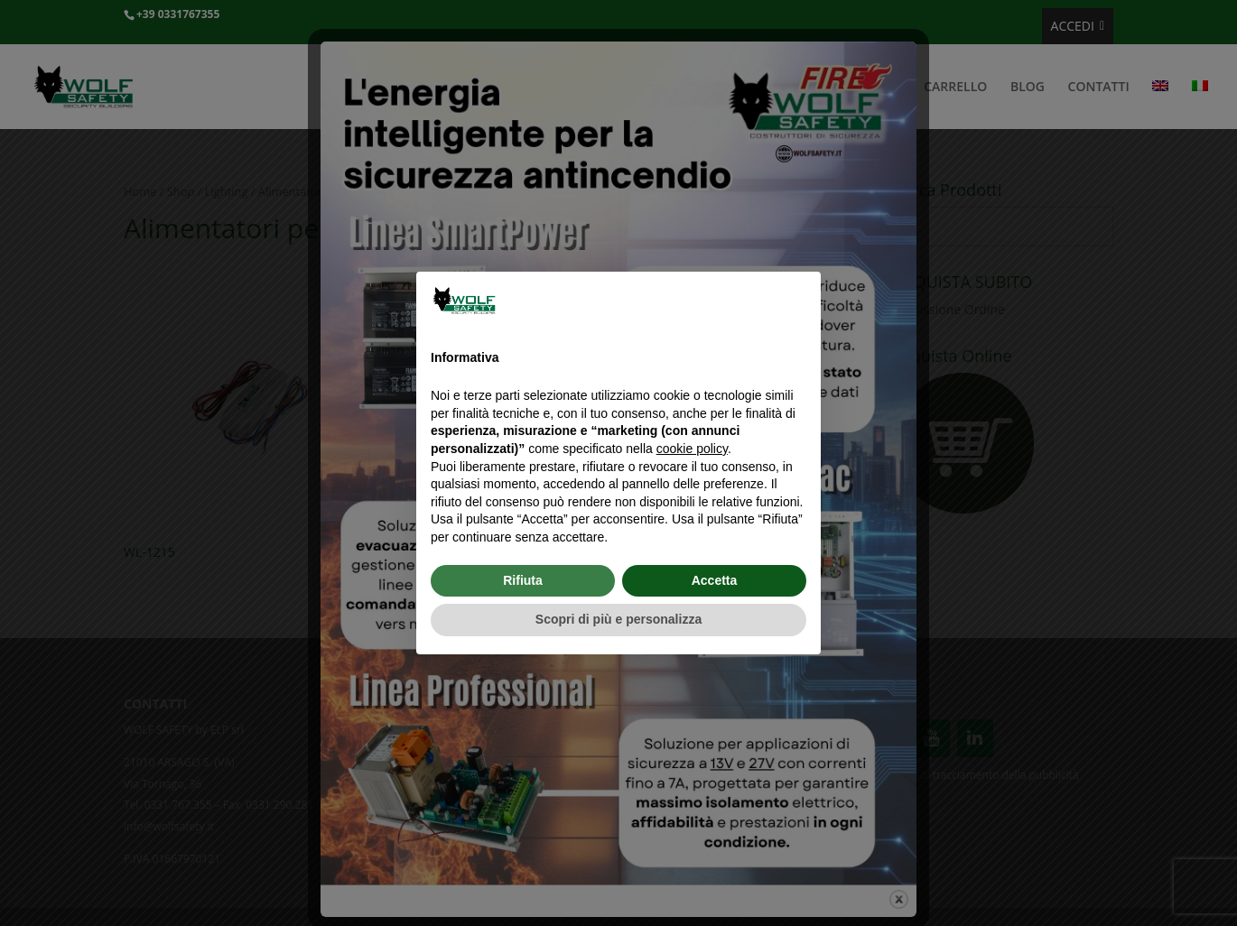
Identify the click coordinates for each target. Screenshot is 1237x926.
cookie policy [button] (692, 448)
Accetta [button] (715, 580)
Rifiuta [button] (523, 580)
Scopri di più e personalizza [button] (618, 619)
